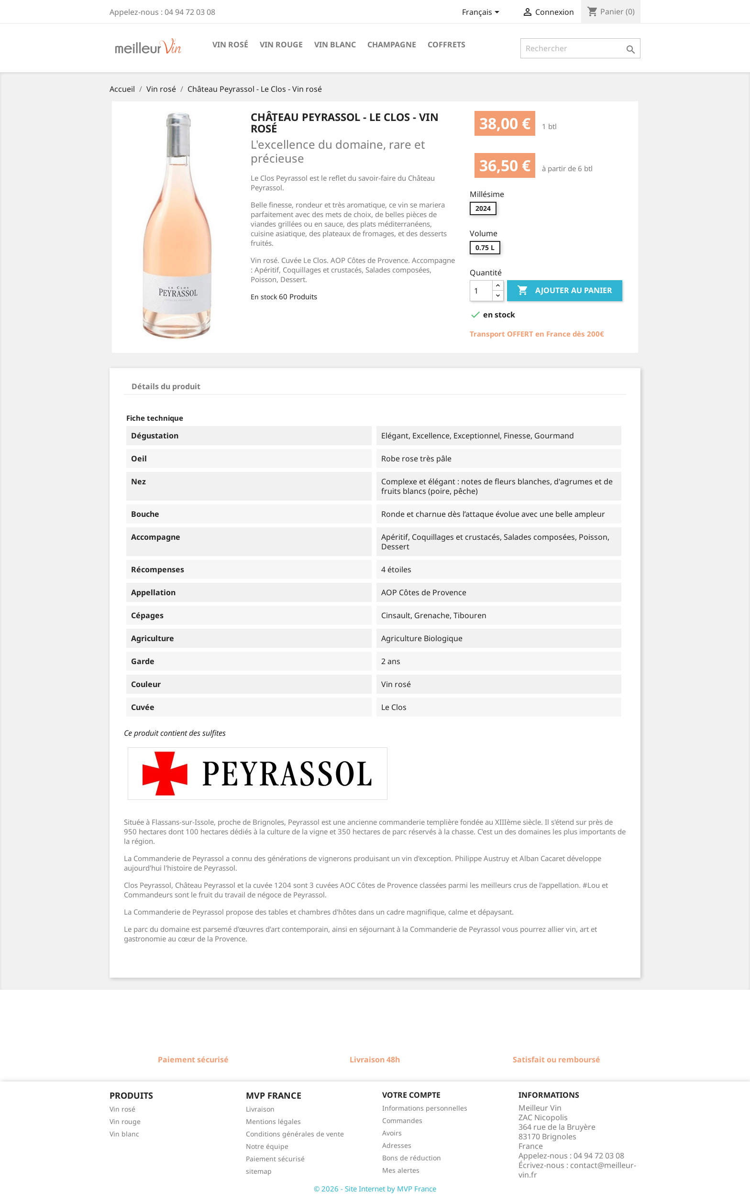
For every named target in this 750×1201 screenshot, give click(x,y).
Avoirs (392, 1132)
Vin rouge (281, 44)
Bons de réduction (411, 1157)
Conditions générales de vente (295, 1133)
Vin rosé (230, 44)
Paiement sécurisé (275, 1158)
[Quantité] (481, 290)
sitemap (259, 1171)
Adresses (396, 1145)
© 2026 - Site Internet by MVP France (375, 1188)
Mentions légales (273, 1121)
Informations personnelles (424, 1108)
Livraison (260, 1109)
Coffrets (446, 44)
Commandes (402, 1120)
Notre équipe (267, 1146)
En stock (264, 296)
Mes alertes (400, 1170)
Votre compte (411, 1095)
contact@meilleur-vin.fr (577, 1170)
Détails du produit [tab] (166, 386)
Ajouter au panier (564, 290)
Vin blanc (335, 44)
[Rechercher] (580, 48)
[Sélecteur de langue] (482, 13)
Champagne (391, 44)
